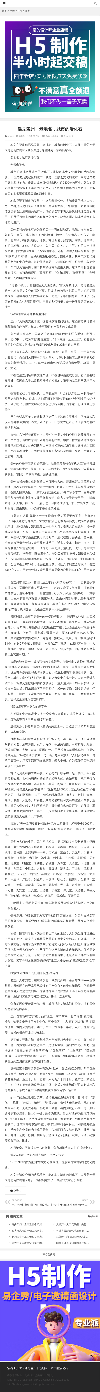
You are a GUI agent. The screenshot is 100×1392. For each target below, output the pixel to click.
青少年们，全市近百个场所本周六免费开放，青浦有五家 (43, 1224)
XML (9, 1379)
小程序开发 (16, 10)
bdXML (38, 1379)
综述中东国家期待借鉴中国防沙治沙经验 (34, 1242)
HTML (17, 1379)
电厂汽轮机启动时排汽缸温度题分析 (32, 1202)
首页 (4, 10)
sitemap (27, 1379)
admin (11, 136)
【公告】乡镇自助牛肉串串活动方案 (70, 1202)
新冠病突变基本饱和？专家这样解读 (32, 1236)
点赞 (15, 1190)
